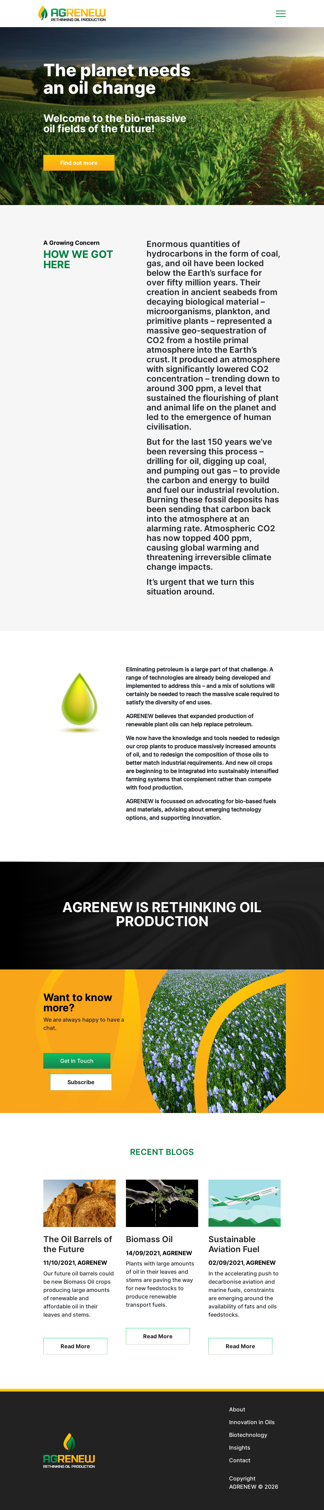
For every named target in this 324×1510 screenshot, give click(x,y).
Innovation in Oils (252, 1422)
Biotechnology (248, 1434)
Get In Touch (77, 1060)
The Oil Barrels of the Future (77, 1244)
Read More (75, 1346)
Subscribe (81, 1082)
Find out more (79, 162)
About (237, 1409)
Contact (239, 1460)
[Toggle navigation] (281, 13)
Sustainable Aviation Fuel (233, 1244)
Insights (239, 1447)
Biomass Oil (149, 1239)
